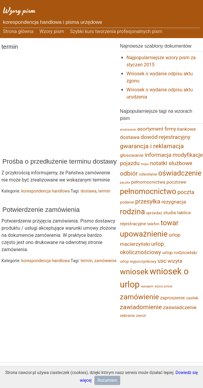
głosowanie (131, 155)
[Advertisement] (69, 104)
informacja (158, 154)
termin (104, 191)
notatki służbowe (171, 163)
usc (162, 260)
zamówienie (105, 260)
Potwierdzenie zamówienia (41, 209)
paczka (125, 182)
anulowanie (128, 130)
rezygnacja (173, 202)
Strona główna (18, 31)
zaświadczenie (179, 307)
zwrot (141, 315)
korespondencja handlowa (45, 191)
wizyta (175, 261)
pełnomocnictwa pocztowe (158, 182)
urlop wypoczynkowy (138, 261)
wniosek (134, 271)
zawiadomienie (141, 307)
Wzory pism (19, 10)
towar (170, 223)
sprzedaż (154, 213)
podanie (127, 202)
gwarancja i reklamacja (152, 146)
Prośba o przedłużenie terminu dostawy (59, 161)
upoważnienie (144, 233)
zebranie (127, 315)
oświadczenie (179, 173)
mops (145, 164)
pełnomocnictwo (148, 191)
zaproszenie (172, 298)
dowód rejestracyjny (165, 137)
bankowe (186, 129)
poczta (185, 192)
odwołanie (148, 174)
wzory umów (163, 286)
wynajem (147, 286)
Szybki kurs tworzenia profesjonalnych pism (116, 31)
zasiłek (192, 298)
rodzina (132, 211)
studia (169, 212)
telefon (153, 224)
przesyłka (148, 201)
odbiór (129, 173)
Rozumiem (107, 380)
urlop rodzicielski (179, 252)
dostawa (88, 191)
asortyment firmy (156, 129)
